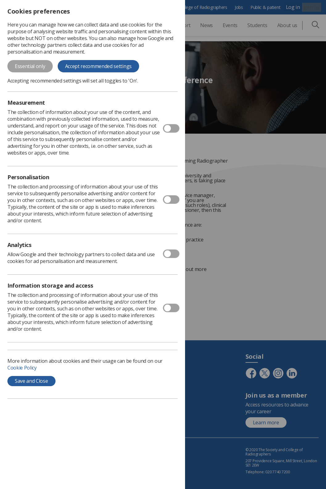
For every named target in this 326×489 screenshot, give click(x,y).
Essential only (30, 66)
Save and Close (31, 381)
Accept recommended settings (98, 66)
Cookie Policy (22, 367)
